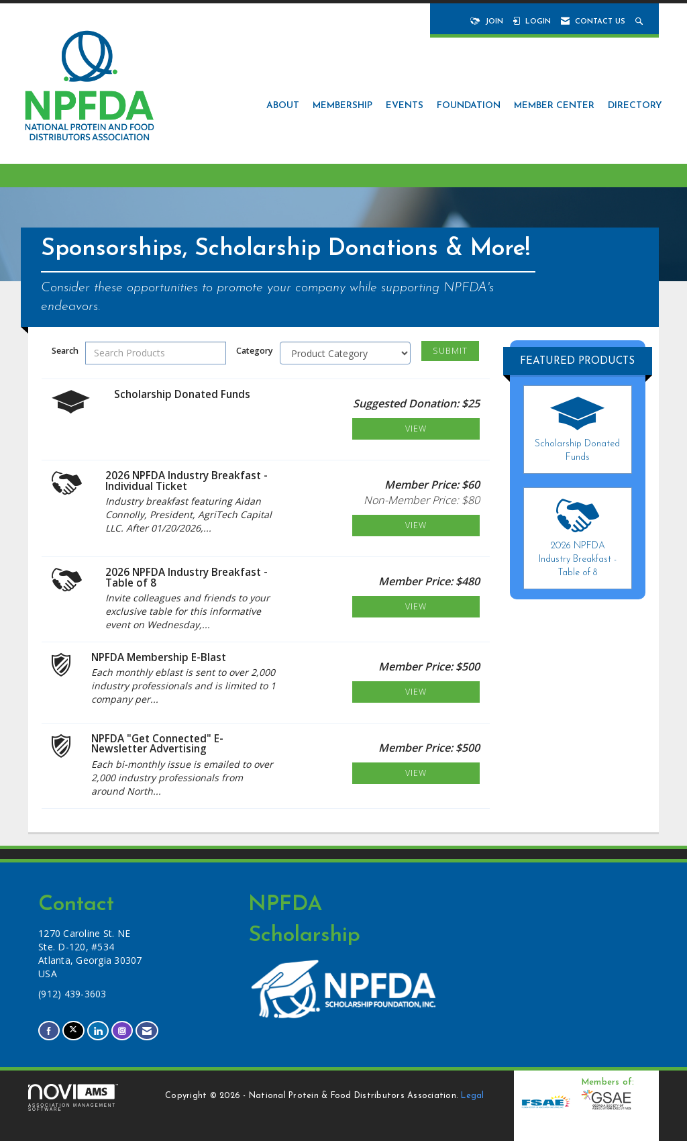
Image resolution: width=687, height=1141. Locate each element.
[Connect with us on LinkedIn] (98, 1030)
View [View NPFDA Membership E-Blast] (416, 691)
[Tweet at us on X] (73, 1030)
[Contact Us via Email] (147, 1030)
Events (404, 105)
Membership (342, 105)
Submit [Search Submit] (450, 350)
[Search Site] (640, 22)
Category (254, 350)
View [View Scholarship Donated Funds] (416, 428)
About (282, 105)
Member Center (554, 105)
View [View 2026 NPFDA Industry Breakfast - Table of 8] (416, 606)
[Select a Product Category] (345, 353)
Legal (472, 1096)
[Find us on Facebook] (49, 1030)
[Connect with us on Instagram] (122, 1030)
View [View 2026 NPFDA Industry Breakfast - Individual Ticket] (416, 525)
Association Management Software (73, 1098)
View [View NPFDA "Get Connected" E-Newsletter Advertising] (416, 773)
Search (65, 350)
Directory (635, 105)
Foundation (468, 105)
